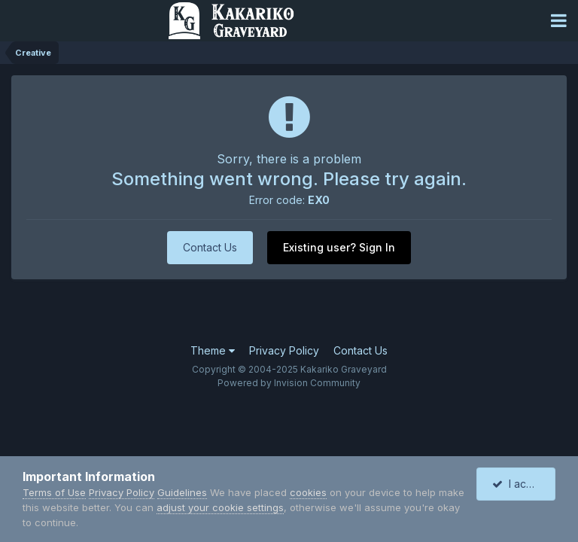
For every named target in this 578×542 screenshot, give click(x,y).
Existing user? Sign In (339, 247)
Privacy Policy (284, 350)
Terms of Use (54, 492)
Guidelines (182, 492)
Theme (212, 350)
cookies (308, 492)
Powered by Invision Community (289, 382)
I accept (520, 483)
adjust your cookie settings (220, 507)
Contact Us (210, 247)
